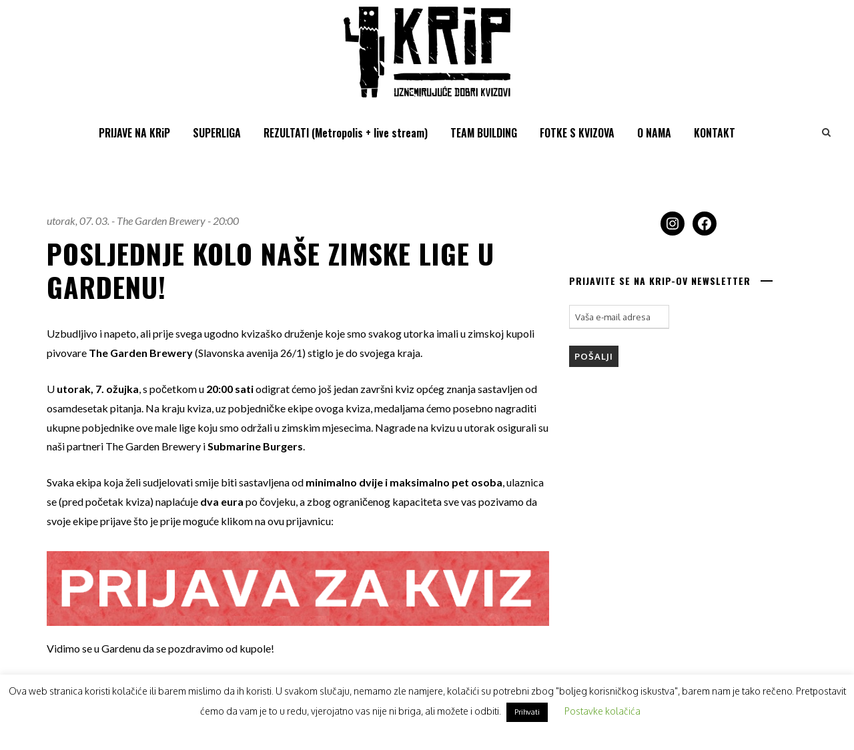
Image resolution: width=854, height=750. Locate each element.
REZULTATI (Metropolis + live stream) (346, 133)
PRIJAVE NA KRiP (134, 133)
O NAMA (654, 133)
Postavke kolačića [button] (602, 711)
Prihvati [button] (527, 712)
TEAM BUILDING (483, 133)
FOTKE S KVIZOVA (577, 133)
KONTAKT (714, 133)
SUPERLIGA (217, 133)
